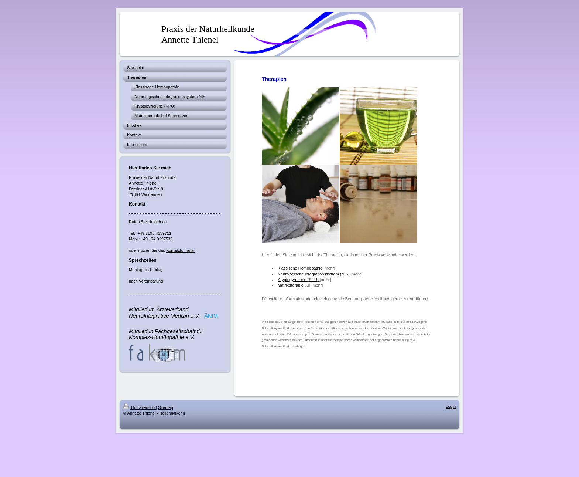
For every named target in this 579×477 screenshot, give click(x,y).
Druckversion (139, 407)
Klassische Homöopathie (300, 268)
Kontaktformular (180, 250)
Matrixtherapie (291, 285)
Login (451, 406)
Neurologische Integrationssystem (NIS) (313, 274)
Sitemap (165, 407)
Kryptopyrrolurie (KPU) (299, 279)
